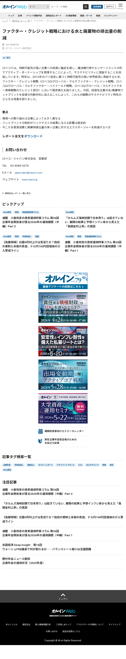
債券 (119, 473)
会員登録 (94, 6)
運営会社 (30, 638)
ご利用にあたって (72, 638)
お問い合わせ (59, 645)
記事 (13, 15)
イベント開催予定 (29, 15)
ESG (92, 473)
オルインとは (14, 638)
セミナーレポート (52, 473)
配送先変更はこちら (81, 645)
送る (9, 58)
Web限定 (16, 478)
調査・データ (90, 15)
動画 (103, 15)
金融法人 (35, 473)
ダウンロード (33, 137)
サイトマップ (41, 645)
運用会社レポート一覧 (23, 21)
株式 (5, 478)
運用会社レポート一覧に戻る (18, 194)
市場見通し (21, 473)
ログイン (109, 6)
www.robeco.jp (31, 180)
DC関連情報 (72, 15)
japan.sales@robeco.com (30, 173)
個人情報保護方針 (49, 638)
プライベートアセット (75, 473)
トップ (5, 21)
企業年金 (7, 473)
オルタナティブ (105, 473)
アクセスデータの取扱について (103, 638)
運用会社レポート (52, 15)
